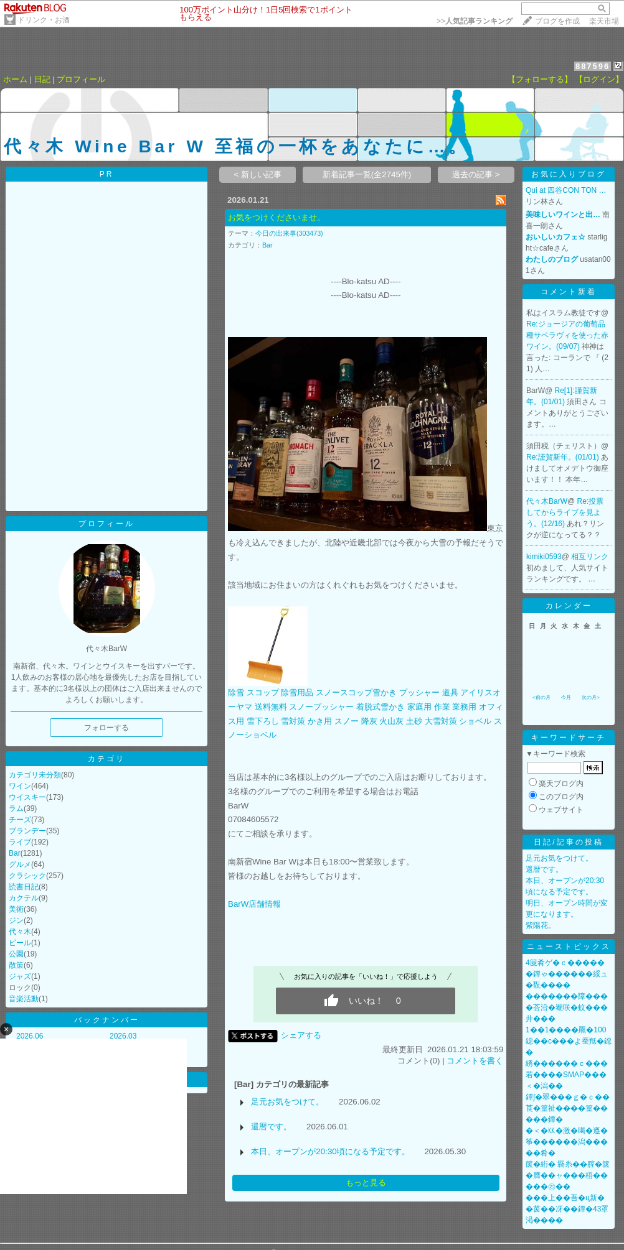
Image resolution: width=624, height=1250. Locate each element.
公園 (16, 954)
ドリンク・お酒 (43, 20)
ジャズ (20, 976)
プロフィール (81, 79)
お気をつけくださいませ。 (276, 217)
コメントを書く (475, 1060)
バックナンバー (106, 1020)
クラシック (27, 875)
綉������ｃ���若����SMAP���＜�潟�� (567, 1074)
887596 (592, 66)
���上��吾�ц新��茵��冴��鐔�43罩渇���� (567, 1209)
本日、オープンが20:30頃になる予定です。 (330, 1151)
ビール (20, 942)
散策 (16, 965)
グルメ (20, 864)
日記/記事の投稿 (568, 842)
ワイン (20, 786)
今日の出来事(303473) (289, 233)
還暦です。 (271, 1126)
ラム (16, 808)
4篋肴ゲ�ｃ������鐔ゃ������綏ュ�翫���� (567, 973)
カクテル (24, 898)
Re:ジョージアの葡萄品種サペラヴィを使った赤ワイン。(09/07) (567, 335)
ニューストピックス (569, 946)
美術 (16, 909)
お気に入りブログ (568, 174)
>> (475, 21)
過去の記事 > (476, 174)
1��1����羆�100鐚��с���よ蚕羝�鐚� (569, 1041)
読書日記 (24, 886)
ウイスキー (27, 797)
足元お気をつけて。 (287, 1101)
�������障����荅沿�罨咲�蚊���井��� (567, 1007)
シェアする (301, 1035)
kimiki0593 (544, 556)
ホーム (15, 79)
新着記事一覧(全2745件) (367, 174)
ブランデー (27, 830)
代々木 (20, 931)
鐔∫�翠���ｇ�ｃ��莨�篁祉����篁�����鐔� (568, 1108)
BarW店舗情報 (254, 904)
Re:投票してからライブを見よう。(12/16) (564, 512)
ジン (16, 920)
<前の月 (541, 697)
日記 (42, 79)
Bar (15, 853)
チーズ (20, 819)
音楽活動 (24, 998)
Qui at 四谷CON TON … (566, 190)
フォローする (106, 727)
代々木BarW (546, 501)
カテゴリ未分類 (35, 775)
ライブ (20, 842)
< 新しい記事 (258, 174)
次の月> (591, 697)
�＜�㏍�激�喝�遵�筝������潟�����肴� (567, 1141)
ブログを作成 (557, 21)
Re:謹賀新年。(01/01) (563, 457)
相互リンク (589, 556)
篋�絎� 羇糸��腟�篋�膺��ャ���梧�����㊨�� (568, 1175)
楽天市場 (604, 21)
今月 (566, 697)
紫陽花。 (540, 925)
